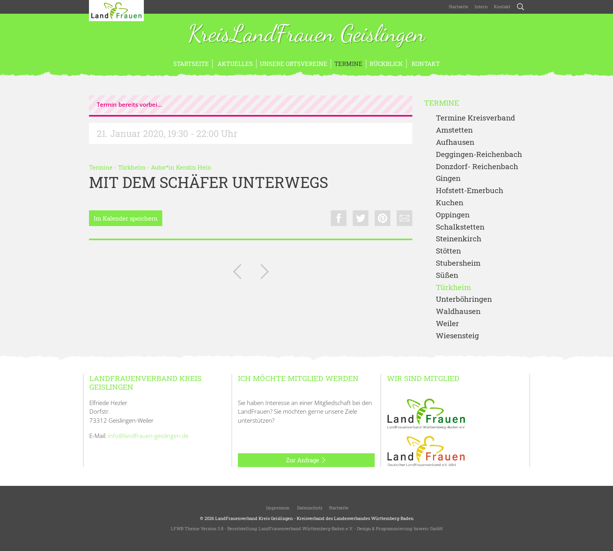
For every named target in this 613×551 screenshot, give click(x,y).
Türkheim (131, 167)
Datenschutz (309, 508)
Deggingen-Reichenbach (479, 154)
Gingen (448, 178)
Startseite (458, 6)
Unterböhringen (464, 299)
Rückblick (386, 64)
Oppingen (453, 214)
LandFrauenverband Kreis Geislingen (254, 518)
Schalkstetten (460, 227)
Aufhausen (455, 142)
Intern (481, 6)
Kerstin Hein (193, 167)
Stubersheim (458, 263)
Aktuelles (234, 64)
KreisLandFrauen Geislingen (306, 34)
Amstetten (454, 130)
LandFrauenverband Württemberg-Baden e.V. (306, 528)
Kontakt (502, 6)
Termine (348, 64)
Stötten (448, 250)
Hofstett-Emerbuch (469, 190)
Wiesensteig (457, 335)
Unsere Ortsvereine (293, 64)
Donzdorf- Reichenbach (477, 166)
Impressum (277, 508)
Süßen (447, 275)
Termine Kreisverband (475, 117)
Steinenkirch (458, 238)
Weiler (447, 323)
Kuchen (449, 202)
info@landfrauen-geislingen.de (148, 436)
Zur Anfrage (306, 460)
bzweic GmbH (428, 528)
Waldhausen (458, 311)
